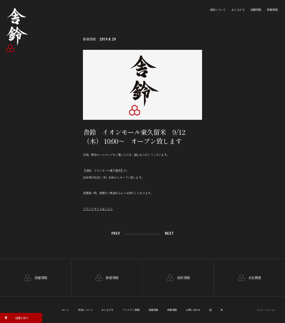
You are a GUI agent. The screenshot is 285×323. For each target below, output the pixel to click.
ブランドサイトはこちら (98, 209)
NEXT (169, 233)
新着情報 (272, 9)
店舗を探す (15, 317)
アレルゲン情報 (131, 309)
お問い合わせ (193, 309)
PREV (115, 233)
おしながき (238, 9)
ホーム (65, 309)
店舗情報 (255, 9)
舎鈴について (218, 9)
